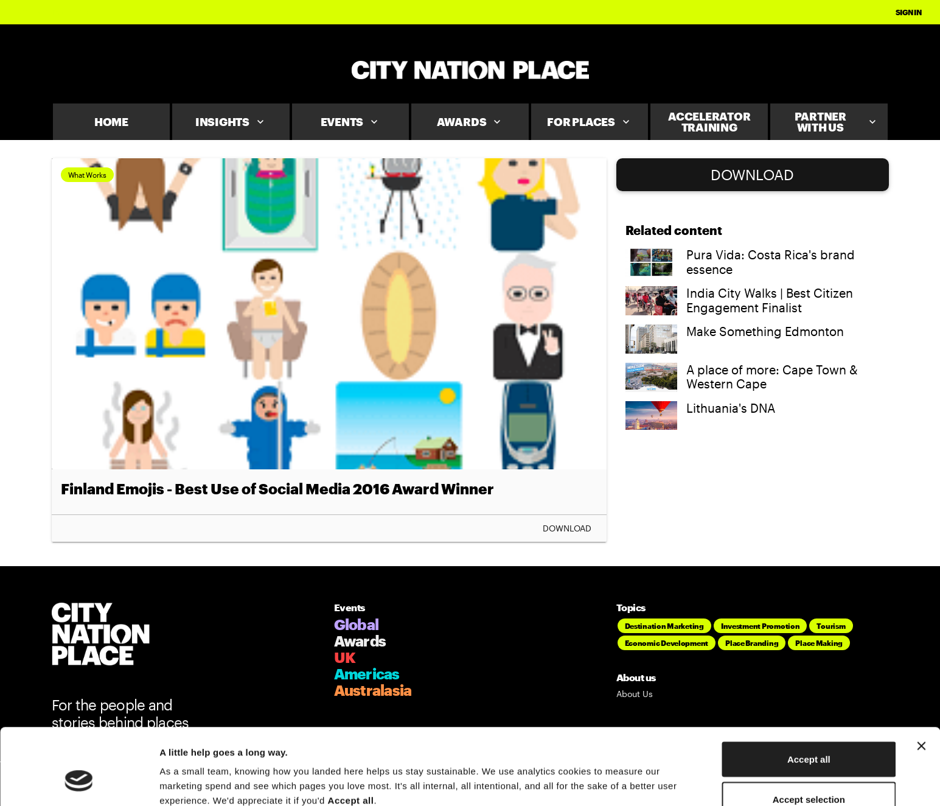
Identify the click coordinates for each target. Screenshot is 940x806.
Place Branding (751, 643)
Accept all (808, 694)
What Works (87, 174)
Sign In (909, 12)
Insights (230, 121)
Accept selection (809, 734)
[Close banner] (921, 680)
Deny (809, 773)
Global (356, 624)
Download (567, 528)
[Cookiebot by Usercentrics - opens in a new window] (79, 782)
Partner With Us (837, 122)
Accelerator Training (709, 122)
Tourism (830, 626)
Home (111, 121)
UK (345, 657)
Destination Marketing (664, 626)
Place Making (819, 643)
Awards (470, 121)
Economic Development (667, 643)
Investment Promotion (760, 626)
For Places (589, 121)
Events (351, 121)
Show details (638, 774)
